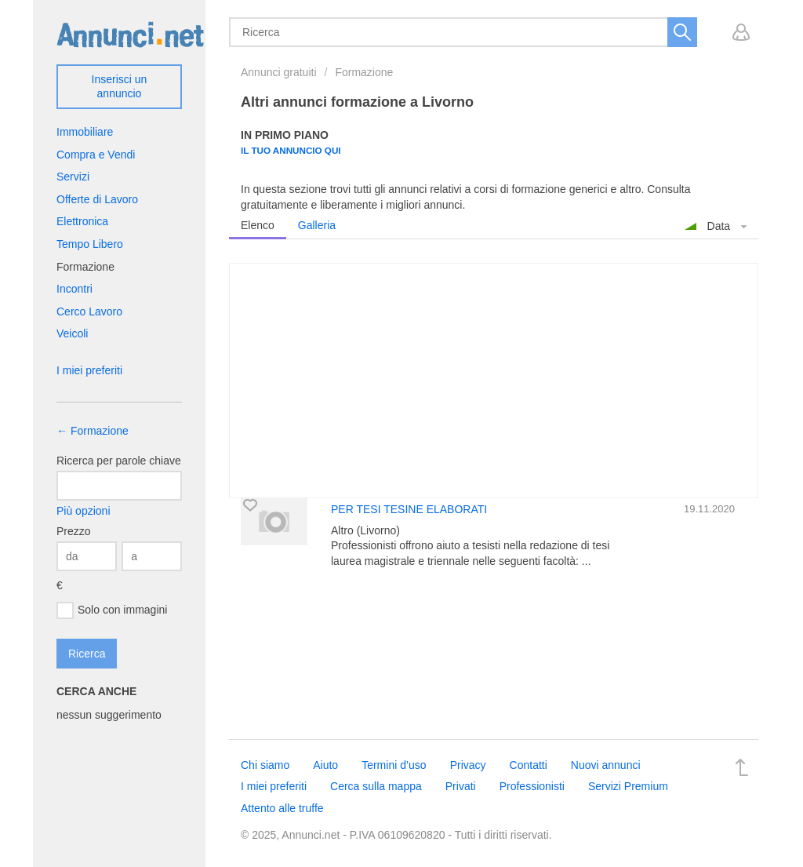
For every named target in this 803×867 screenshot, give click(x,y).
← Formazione (92, 430)
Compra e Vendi (95, 154)
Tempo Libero (89, 244)
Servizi (72, 176)
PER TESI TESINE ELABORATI (409, 509)
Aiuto (325, 765)
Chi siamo (265, 765)
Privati (460, 786)
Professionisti (532, 786)
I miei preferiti (89, 370)
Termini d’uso (394, 765)
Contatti (528, 765)
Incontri (74, 288)
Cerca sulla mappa (376, 786)
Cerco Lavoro (89, 311)
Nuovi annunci (606, 765)
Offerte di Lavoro (97, 199)
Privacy (468, 765)
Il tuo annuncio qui (291, 150)
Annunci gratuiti (279, 72)
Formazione (364, 72)
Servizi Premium (628, 786)
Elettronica (82, 221)
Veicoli (72, 333)
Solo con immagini (111, 610)
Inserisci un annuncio (119, 86)
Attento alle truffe (282, 808)
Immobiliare (84, 132)
